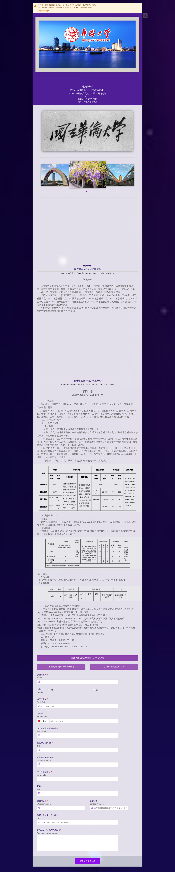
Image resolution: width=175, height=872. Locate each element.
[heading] (87, 59)
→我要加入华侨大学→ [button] (87, 861)
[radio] (69, 689)
